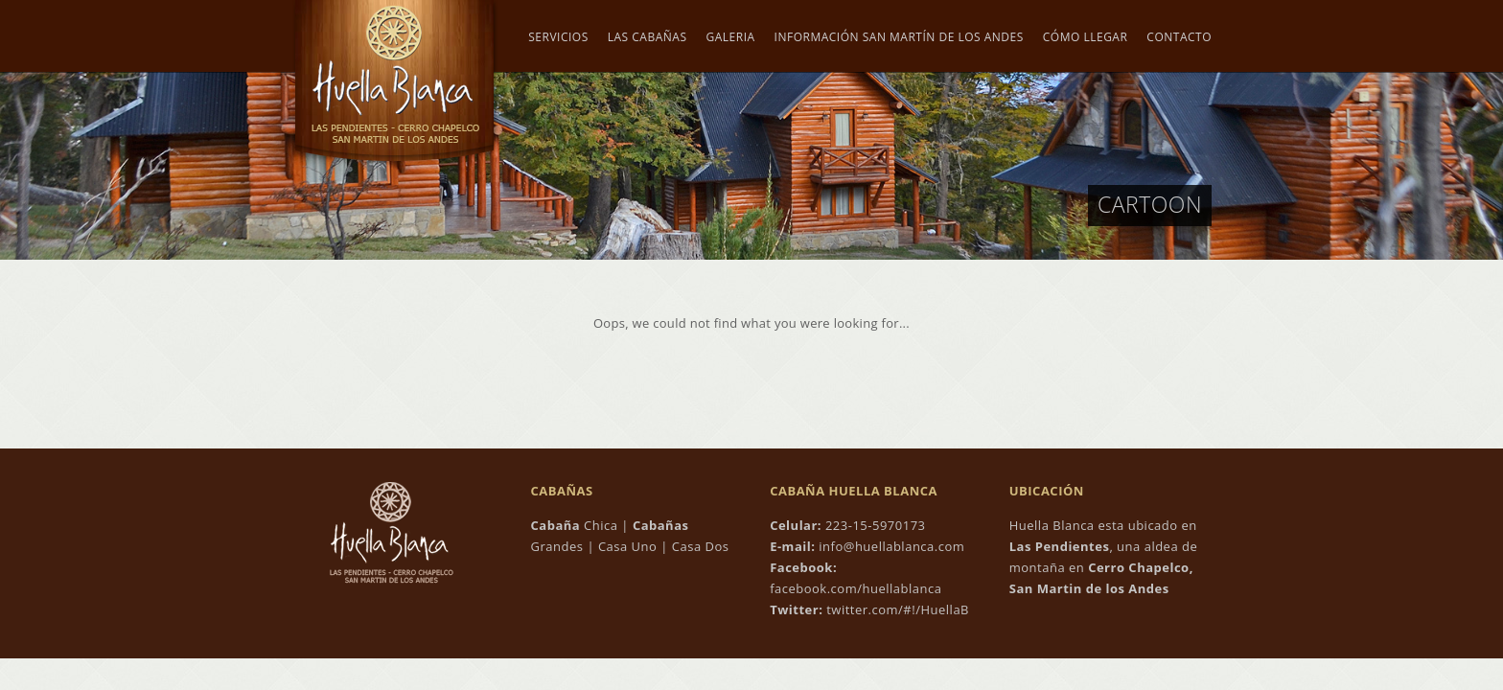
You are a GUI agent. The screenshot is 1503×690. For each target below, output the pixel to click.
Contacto (1179, 37)
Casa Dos (700, 546)
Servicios (558, 37)
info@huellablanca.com (891, 546)
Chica (574, 525)
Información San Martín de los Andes (899, 37)
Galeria (730, 37)
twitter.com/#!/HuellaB (895, 609)
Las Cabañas (647, 37)
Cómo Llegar (1085, 37)
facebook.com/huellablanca (855, 588)
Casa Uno (627, 546)
